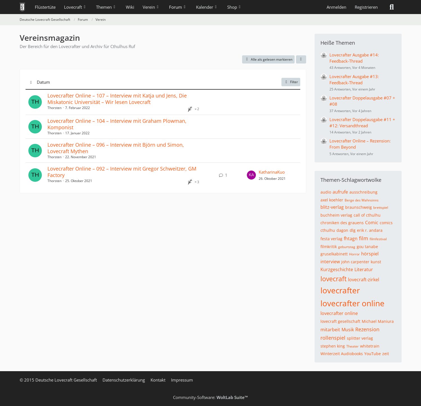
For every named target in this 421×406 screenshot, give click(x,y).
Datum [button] (43, 82)
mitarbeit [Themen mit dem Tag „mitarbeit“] (330, 329)
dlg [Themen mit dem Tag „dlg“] (353, 230)
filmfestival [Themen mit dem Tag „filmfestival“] (378, 239)
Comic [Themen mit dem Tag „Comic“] (371, 222)
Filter (291, 82)
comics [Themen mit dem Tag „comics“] (386, 222)
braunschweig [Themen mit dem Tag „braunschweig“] (358, 207)
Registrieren (366, 7)
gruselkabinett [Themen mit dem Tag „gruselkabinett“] (334, 254)
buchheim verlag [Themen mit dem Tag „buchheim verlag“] (336, 215)
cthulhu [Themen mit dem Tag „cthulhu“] (327, 230)
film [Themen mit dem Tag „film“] (363, 238)
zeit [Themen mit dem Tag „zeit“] (385, 353)
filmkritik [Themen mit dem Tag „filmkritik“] (328, 246)
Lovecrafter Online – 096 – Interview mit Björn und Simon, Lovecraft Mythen (115, 148)
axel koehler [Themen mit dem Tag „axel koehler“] (331, 200)
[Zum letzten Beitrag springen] (251, 175)
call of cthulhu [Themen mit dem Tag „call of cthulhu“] (367, 215)
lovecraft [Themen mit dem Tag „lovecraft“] (333, 278)
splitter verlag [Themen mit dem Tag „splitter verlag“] (360, 338)
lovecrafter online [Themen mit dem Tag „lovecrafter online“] (352, 303)
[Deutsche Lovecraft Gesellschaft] (22, 7)
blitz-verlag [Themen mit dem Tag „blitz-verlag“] (332, 207)
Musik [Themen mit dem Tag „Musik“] (348, 329)
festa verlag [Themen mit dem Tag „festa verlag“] (331, 238)
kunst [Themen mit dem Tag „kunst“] (376, 261)
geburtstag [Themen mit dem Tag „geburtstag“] (346, 246)
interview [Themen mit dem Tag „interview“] (330, 261)
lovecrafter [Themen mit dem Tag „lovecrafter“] (340, 290)
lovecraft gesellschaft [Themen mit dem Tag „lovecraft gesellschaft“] (340, 321)
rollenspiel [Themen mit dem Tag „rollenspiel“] (332, 337)
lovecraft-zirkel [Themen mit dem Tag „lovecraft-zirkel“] (363, 279)
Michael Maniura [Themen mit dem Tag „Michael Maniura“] (378, 321)
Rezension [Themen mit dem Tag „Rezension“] (367, 329)
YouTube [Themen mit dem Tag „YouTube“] (372, 353)
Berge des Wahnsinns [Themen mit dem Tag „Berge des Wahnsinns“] (362, 200)
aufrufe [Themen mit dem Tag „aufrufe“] (340, 192)
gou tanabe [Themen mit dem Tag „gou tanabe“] (367, 246)
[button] (301, 59)
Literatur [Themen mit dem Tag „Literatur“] (363, 269)
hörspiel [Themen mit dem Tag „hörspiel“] (370, 254)
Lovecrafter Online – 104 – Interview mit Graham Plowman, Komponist (116, 124)
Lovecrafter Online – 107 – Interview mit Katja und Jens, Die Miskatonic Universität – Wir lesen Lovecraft (117, 98)
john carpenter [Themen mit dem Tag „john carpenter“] (355, 261)
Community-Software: (210, 397)
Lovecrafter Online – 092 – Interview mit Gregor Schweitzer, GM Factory (121, 171)
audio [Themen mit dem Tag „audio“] (325, 192)
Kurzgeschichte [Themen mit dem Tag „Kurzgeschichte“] (336, 269)
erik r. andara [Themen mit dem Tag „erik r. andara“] (370, 230)
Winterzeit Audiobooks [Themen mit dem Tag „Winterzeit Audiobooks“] (341, 353)
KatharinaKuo (272, 172)
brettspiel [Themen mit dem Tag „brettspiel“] (380, 207)
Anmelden (336, 7)
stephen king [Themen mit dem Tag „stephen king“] (332, 346)
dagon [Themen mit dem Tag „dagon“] (342, 230)
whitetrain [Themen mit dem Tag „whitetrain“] (369, 346)
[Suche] (392, 7)
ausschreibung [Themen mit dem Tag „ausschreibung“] (363, 192)
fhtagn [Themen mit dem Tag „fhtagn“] (351, 238)
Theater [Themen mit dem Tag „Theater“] (352, 346)
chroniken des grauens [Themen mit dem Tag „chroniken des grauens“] (342, 222)
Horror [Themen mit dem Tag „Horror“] (354, 254)
